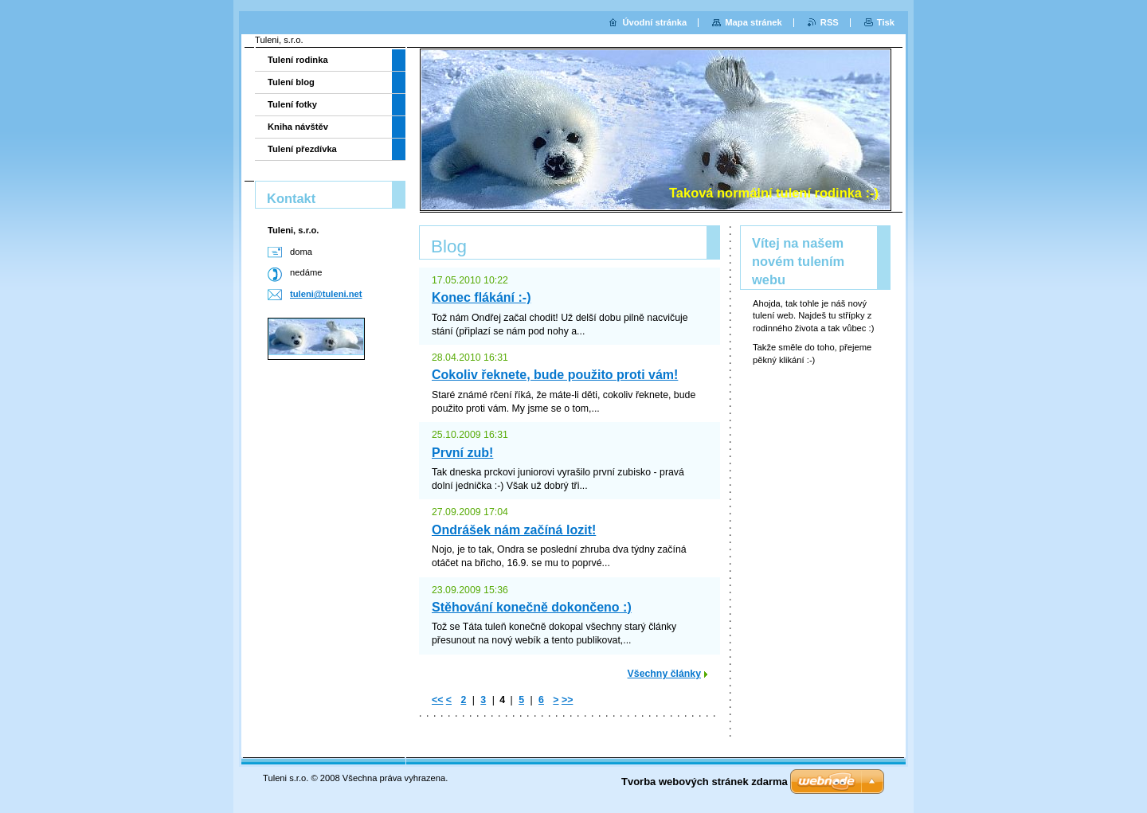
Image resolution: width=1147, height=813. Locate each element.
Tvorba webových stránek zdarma (704, 782)
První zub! (462, 452)
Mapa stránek (753, 22)
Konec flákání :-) (481, 297)
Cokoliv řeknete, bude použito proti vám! (555, 374)
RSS (829, 22)
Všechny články (664, 673)
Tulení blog (291, 82)
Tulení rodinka (298, 59)
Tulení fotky (292, 104)
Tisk (886, 22)
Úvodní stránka (654, 22)
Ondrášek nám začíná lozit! (514, 530)
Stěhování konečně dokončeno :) (532, 607)
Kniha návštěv (298, 126)
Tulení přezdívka (302, 149)
